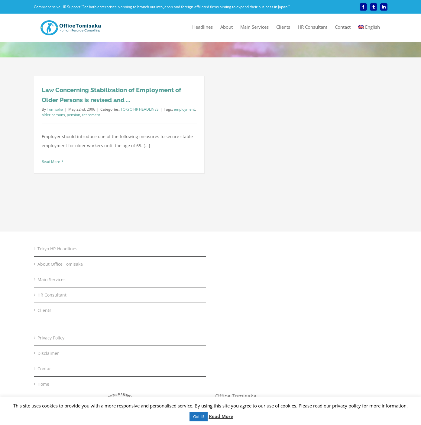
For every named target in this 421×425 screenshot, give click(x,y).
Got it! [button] (198, 416)
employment (184, 109)
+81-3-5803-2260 (247, 334)
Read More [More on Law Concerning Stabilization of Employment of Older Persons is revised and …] (51, 161)
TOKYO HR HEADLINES (140, 109)
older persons (53, 114)
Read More (221, 416)
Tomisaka (55, 109)
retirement (91, 114)
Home (43, 296)
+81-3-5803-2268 (241, 343)
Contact (45, 281)
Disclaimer (48, 265)
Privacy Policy (50, 250)
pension (73, 114)
